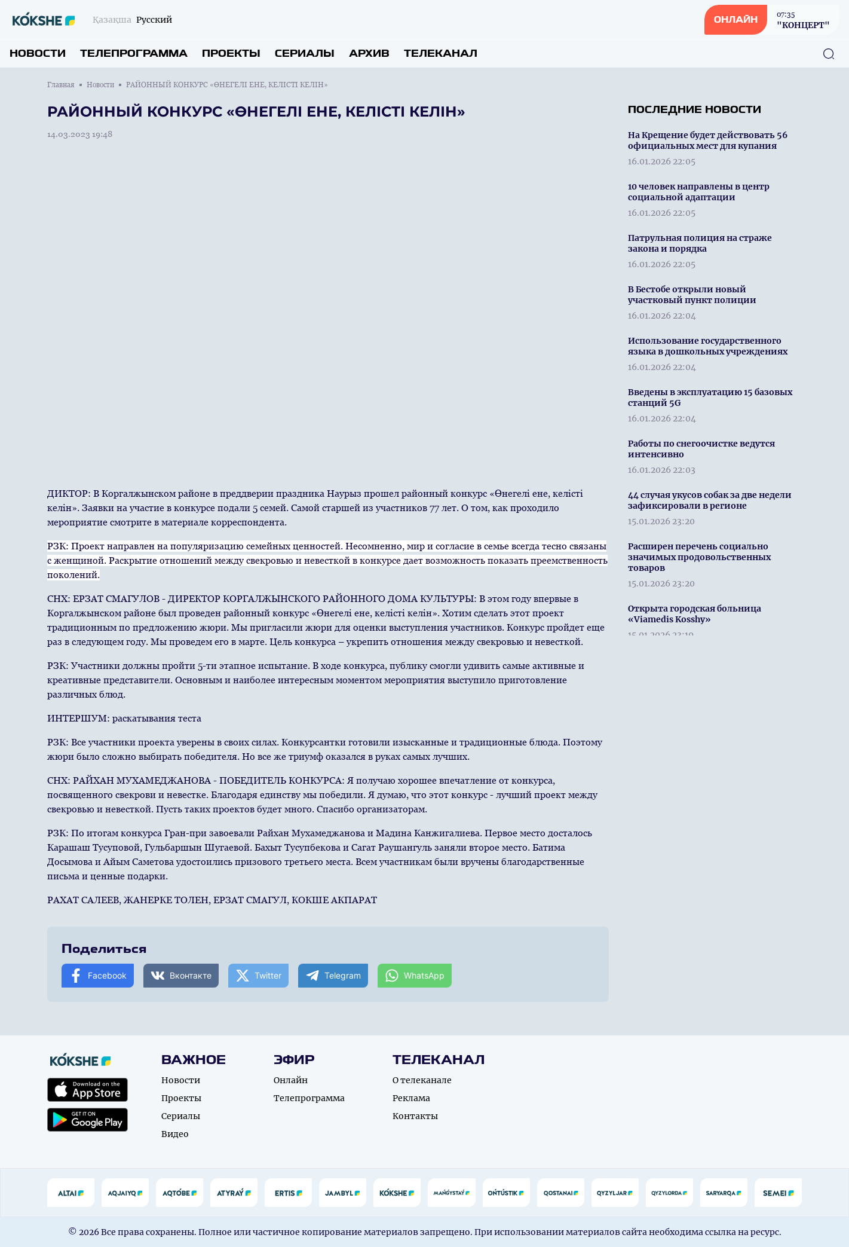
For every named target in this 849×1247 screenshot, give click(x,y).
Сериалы (305, 53)
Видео (175, 1134)
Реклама (411, 1098)
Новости (38, 53)
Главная (61, 85)
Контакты (415, 1116)
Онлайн (291, 1080)
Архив (369, 53)
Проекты (231, 53)
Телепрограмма (134, 53)
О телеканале (422, 1080)
